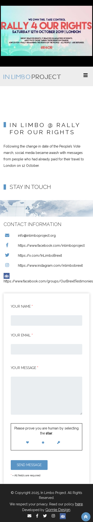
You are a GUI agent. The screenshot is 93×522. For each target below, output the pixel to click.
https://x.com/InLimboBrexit (33, 255)
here (79, 504)
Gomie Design (57, 509)
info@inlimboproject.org (30, 235)
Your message (24, 368)
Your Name (22, 306)
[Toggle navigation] (85, 76)
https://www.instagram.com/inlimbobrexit (43, 265)
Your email (22, 335)
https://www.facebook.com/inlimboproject (44, 245)
